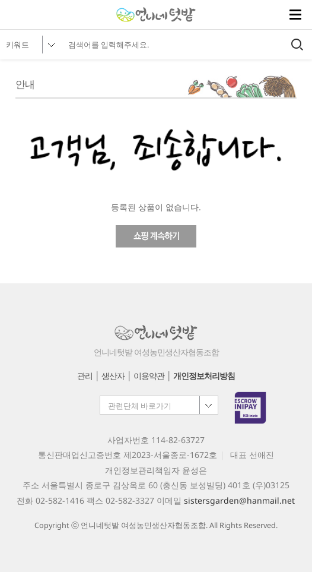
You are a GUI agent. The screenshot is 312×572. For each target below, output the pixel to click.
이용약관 (148, 375)
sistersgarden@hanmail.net (239, 500)
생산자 (113, 375)
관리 (85, 375)
